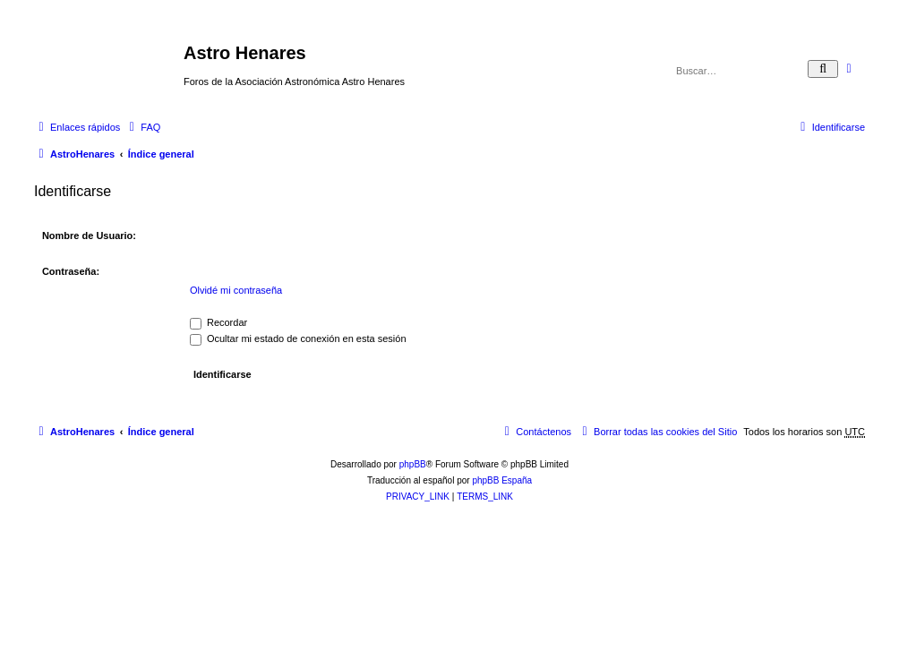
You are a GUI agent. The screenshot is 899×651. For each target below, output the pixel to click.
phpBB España (502, 480)
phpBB (412, 464)
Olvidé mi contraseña (236, 290)
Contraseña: (70, 271)
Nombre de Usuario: (89, 235)
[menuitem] (142, 127)
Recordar (218, 322)
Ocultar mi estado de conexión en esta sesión (298, 338)
